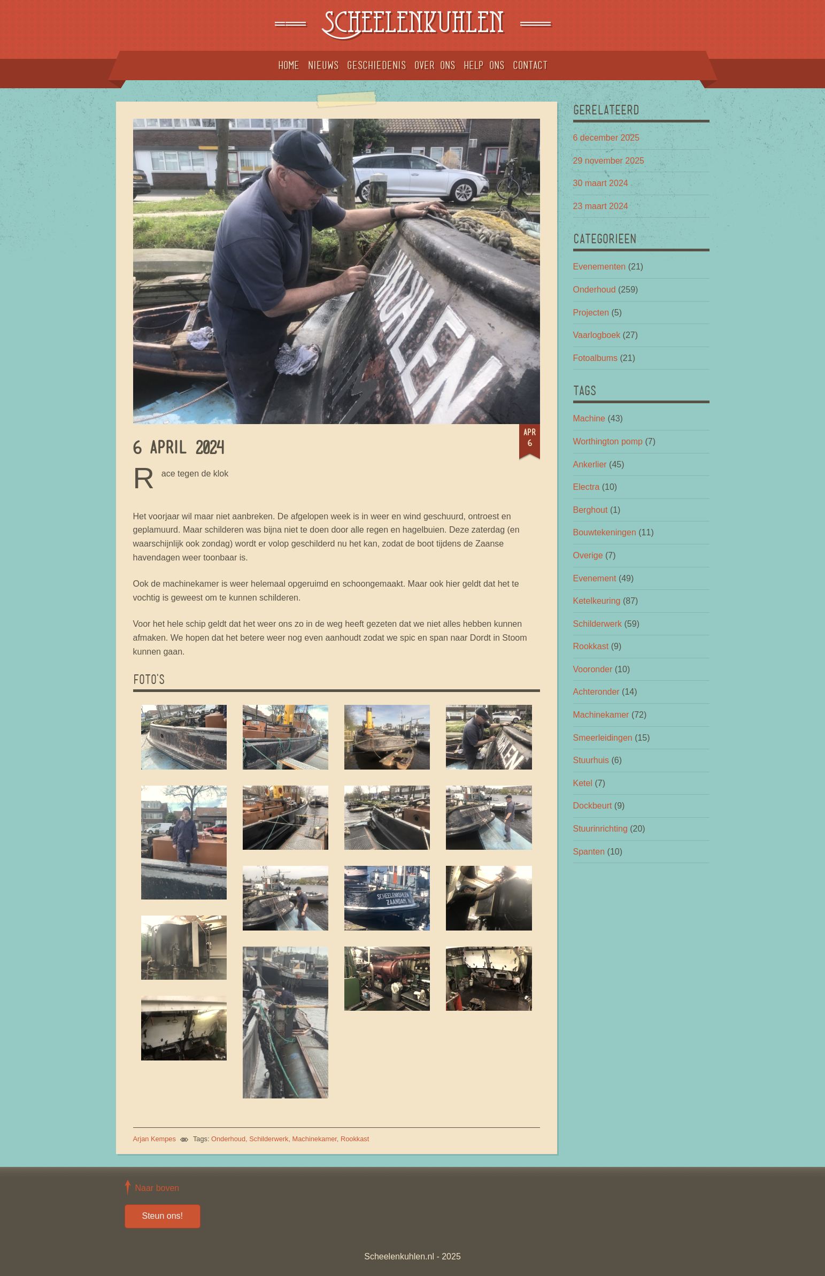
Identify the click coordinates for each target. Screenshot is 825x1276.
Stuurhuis (591, 760)
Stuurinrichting (600, 828)
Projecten (591, 312)
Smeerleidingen (603, 737)
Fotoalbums (595, 358)
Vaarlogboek (597, 335)
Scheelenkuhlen (412, 25)
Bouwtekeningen (604, 532)
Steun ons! (162, 1215)
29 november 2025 (608, 160)
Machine (589, 418)
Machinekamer (314, 1139)
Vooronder (593, 669)
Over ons (434, 65)
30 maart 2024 (600, 183)
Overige (588, 555)
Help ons (484, 65)
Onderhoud (228, 1139)
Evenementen (599, 266)
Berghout (590, 509)
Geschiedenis (376, 65)
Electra (586, 486)
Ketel (582, 783)
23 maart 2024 (600, 206)
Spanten (589, 851)
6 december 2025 (606, 137)
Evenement (594, 578)
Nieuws (323, 65)
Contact (530, 65)
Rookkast (355, 1139)
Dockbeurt (592, 805)
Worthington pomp (608, 441)
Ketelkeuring (597, 600)
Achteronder (596, 691)
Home (288, 65)
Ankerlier (590, 464)
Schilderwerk (268, 1139)
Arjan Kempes (154, 1139)
